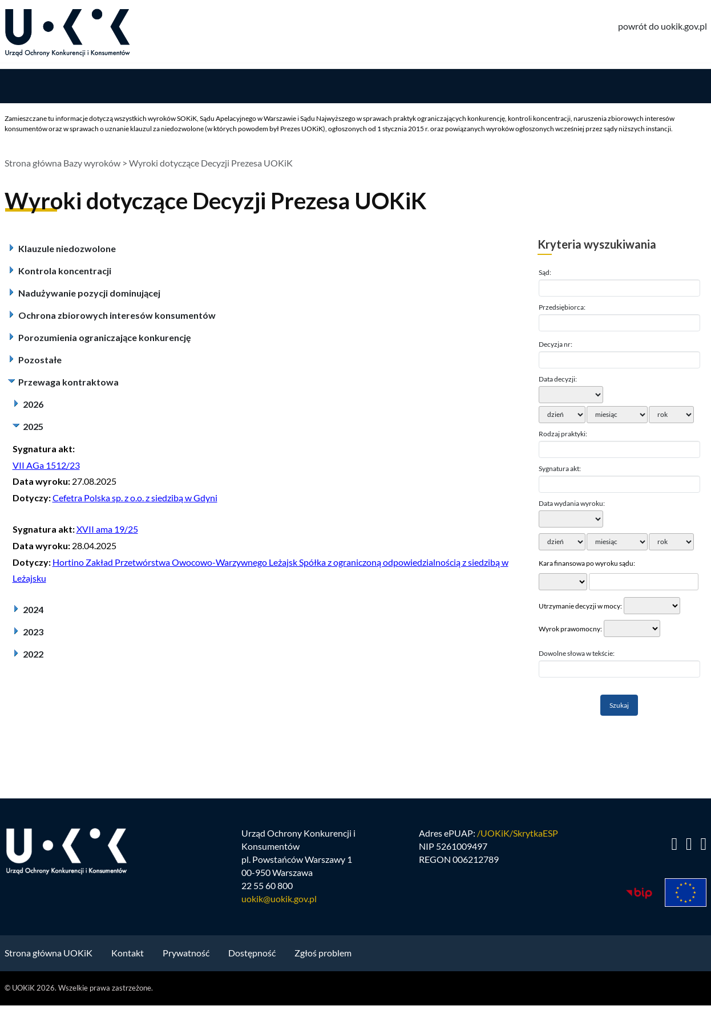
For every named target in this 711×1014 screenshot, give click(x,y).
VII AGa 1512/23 (46, 465)
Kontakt (127, 952)
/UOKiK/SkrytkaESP (517, 833)
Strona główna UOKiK (48, 952)
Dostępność (252, 952)
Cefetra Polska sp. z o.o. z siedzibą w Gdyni (134, 497)
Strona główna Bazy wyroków (62, 162)
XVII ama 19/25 (107, 529)
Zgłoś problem (323, 952)
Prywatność (186, 952)
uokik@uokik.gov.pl (279, 898)
